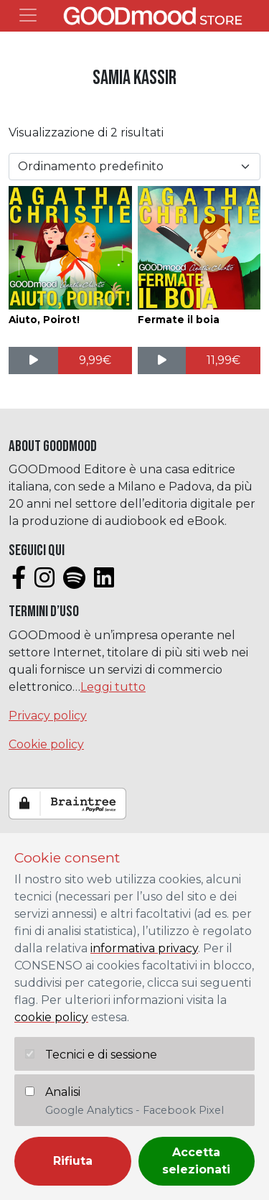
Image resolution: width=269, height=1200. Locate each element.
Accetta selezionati (196, 1160)
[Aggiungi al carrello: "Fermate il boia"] (223, 360)
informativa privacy (144, 948)
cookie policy (51, 1017)
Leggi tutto (113, 687)
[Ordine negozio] (134, 166)
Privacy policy (48, 715)
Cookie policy (46, 744)
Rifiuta (73, 1161)
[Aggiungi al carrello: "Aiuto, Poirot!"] (95, 360)
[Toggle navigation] (28, 15)
